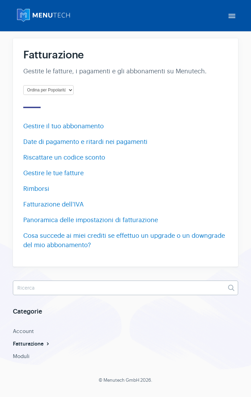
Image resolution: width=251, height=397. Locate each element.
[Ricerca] (125, 288)
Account (23, 331)
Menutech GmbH (121, 380)
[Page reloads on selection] (48, 90)
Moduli (21, 356)
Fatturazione (32, 343)
